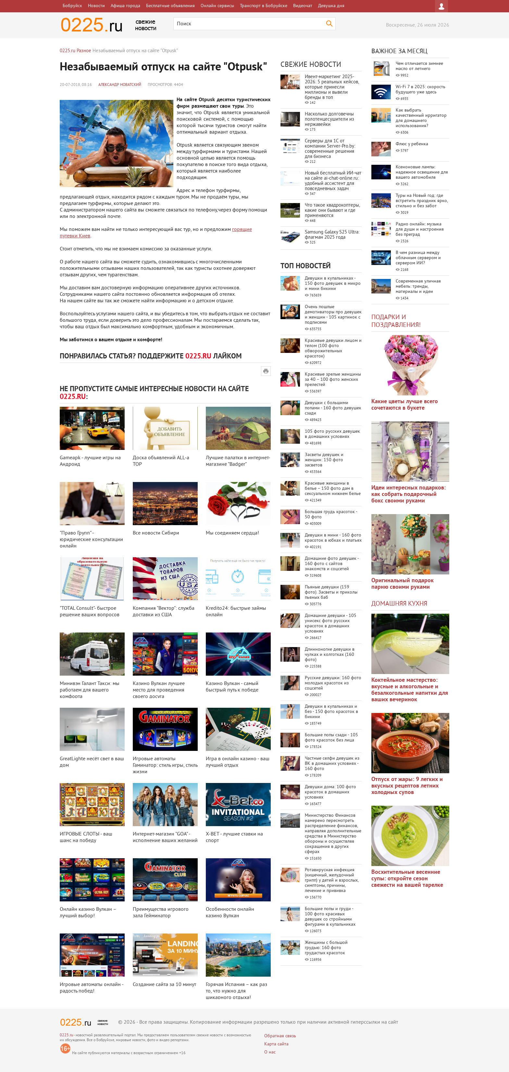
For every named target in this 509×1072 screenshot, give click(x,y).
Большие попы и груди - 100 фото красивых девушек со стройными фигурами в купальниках (330, 916)
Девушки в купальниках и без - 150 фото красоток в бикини (331, 712)
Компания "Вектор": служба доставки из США (163, 611)
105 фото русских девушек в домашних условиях (332, 434)
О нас (270, 1052)
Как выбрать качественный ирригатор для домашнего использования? (421, 118)
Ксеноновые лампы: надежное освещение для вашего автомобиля (422, 172)
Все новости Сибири (156, 533)
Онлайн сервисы (217, 6)
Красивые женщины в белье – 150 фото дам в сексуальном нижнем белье (333, 489)
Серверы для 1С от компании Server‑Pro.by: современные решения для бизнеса (330, 149)
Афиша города (125, 6)
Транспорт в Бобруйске (263, 6)
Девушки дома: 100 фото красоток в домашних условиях (330, 792)
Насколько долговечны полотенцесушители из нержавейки (329, 119)
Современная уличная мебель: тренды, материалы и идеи (418, 287)
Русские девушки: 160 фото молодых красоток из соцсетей (333, 683)
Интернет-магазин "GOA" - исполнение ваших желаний (165, 837)
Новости (96, 6)
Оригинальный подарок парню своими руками (402, 584)
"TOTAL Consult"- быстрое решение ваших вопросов (89, 611)
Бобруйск (72, 6)
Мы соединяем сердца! (232, 533)
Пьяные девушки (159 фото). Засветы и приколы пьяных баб (331, 592)
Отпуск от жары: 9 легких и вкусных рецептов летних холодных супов (407, 786)
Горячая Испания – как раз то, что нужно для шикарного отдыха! (236, 991)
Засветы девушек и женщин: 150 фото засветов (324, 460)
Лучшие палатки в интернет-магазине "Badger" (238, 461)
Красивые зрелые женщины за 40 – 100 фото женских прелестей (333, 380)
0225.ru (66, 1035)
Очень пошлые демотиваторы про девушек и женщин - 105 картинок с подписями (333, 314)
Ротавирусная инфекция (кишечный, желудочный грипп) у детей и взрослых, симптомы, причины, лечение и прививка (331, 880)
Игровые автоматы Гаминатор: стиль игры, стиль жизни (165, 765)
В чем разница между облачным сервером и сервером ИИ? (418, 258)
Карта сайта (276, 1044)
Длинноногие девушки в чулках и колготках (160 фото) (329, 655)
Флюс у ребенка (412, 144)
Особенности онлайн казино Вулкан (230, 912)
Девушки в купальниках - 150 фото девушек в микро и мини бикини (333, 284)
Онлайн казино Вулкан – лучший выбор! (88, 912)
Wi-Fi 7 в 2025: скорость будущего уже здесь (420, 89)
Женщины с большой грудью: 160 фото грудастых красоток (326, 948)
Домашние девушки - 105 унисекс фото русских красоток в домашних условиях (330, 623)
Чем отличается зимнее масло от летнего (419, 66)
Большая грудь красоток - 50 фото (331, 514)
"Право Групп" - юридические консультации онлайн (91, 539)
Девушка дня (331, 6)
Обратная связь (280, 1036)
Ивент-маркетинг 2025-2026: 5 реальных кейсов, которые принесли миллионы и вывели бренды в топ (332, 87)
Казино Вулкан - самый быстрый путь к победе (232, 687)
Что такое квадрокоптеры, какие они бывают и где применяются (332, 210)
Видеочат (302, 6)
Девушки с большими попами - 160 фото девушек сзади (333, 408)
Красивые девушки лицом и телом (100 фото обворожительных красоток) (333, 348)
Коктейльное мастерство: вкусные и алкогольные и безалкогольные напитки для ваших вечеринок (409, 690)
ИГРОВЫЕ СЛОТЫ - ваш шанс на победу (86, 837)
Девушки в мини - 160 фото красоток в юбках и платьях (333, 538)
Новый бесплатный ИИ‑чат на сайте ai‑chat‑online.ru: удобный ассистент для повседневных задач (333, 181)
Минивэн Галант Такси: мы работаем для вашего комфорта (89, 690)
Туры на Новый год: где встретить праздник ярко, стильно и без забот (422, 201)
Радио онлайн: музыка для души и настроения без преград (420, 229)
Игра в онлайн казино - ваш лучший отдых (237, 762)
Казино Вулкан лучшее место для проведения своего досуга (159, 690)
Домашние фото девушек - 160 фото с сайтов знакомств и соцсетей (332, 564)
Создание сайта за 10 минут (164, 985)
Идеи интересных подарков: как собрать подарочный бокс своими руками (408, 494)
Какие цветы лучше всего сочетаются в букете (404, 405)
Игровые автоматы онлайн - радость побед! (91, 988)
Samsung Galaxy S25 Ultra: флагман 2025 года (332, 235)
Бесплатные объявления (170, 6)
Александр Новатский (119, 85)
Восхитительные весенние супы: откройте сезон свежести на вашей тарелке (407, 879)
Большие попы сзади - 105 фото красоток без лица (331, 737)
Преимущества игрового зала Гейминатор (161, 912)
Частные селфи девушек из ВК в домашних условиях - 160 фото (332, 764)
